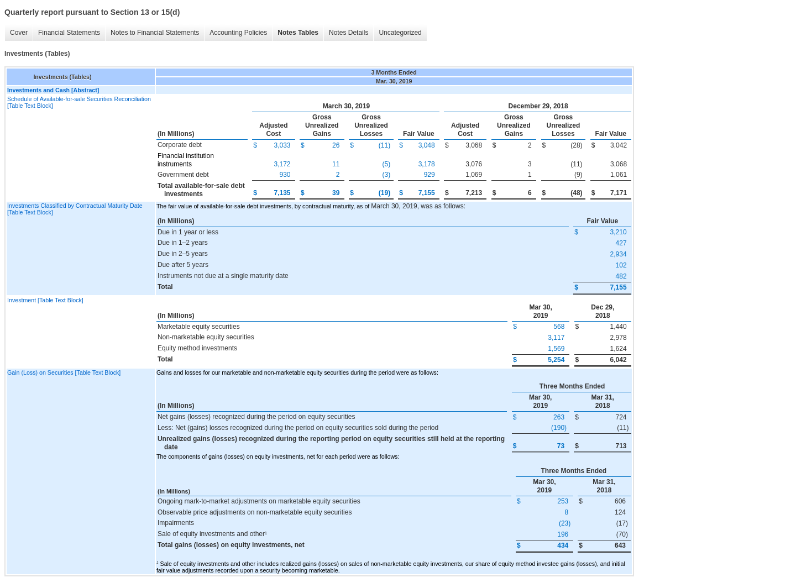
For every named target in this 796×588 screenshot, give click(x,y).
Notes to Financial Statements (155, 32)
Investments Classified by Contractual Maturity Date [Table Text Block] (75, 209)
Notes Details (348, 32)
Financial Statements (69, 32)
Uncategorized (400, 32)
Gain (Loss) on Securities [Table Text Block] (64, 372)
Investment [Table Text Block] (45, 300)
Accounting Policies (238, 32)
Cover (19, 32)
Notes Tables (297, 32)
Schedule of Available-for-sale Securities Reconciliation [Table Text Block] (79, 102)
